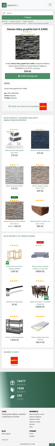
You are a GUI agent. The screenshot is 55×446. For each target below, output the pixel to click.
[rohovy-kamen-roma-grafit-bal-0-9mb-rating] (14, 129)
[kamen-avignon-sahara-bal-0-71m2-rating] (40, 165)
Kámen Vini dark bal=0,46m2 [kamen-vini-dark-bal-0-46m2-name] (40, 150)
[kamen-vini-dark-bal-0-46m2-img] (40, 140)
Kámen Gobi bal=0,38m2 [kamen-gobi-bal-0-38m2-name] (14, 186)
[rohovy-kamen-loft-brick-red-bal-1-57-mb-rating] (40, 200)
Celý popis (36, 68)
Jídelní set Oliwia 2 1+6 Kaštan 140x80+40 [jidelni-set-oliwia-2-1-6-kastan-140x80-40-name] (40, 303)
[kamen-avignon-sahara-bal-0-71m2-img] (40, 175)
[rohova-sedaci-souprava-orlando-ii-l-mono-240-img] (40, 256)
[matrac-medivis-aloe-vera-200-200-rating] (40, 316)
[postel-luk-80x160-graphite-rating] (14, 316)
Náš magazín (6, 434)
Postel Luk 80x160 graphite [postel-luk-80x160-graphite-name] (14, 337)
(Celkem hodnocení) (27, 34)
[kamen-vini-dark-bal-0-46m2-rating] (40, 129)
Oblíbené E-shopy (11, 352)
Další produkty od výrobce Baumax (19, 236)
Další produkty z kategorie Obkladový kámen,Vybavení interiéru (21, 119)
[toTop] (52, 444)
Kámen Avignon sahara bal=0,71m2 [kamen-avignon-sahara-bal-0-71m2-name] (40, 187)
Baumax (13, 96)
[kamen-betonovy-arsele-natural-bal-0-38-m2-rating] (14, 200)
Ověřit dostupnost (27, 76)
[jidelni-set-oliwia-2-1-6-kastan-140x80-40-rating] (40, 281)
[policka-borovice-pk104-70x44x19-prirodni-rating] (14, 245)
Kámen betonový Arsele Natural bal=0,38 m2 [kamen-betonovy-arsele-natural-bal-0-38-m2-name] (14, 222)
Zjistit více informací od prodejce (27, 106)
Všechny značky (34, 419)
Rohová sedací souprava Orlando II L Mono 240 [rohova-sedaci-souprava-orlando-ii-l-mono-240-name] (40, 268)
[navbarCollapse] (50, 4)
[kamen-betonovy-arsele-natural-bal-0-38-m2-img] (14, 211)
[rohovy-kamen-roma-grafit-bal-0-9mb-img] (14, 140)
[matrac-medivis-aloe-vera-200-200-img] (40, 327)
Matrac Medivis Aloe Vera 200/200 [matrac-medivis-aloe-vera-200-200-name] (40, 338)
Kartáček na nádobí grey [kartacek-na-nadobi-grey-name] (14, 302)
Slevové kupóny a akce (36, 414)
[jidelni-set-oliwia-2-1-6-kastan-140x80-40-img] (40, 291)
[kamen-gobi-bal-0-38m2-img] (14, 175)
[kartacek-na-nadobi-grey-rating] (14, 281)
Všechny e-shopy (34, 422)
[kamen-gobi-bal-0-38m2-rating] (14, 165)
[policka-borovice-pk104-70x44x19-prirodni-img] (14, 256)
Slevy (31, 427)
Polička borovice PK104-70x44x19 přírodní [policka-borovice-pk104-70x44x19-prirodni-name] (14, 268)
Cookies (31, 436)
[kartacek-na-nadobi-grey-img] (14, 291)
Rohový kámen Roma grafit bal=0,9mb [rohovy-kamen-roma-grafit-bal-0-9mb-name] (14, 152)
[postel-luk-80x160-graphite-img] (14, 327)
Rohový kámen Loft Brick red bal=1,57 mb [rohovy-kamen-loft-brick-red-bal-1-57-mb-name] (40, 222)
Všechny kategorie (35, 417)
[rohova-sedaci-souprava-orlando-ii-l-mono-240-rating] (40, 245)
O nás (31, 434)
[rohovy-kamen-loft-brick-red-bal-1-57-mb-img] (40, 211)
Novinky (32, 424)
